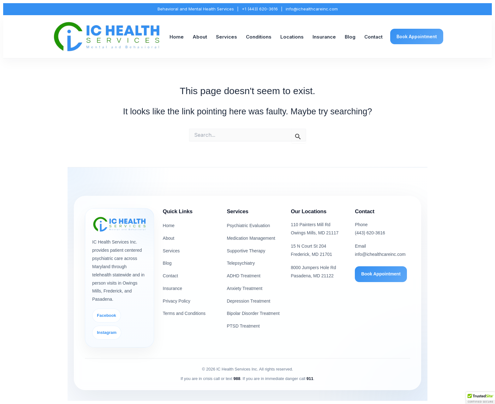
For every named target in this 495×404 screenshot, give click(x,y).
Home (177, 37)
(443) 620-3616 (370, 232)
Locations (292, 37)
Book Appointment (417, 36)
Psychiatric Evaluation (248, 225)
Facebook (106, 315)
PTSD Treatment (243, 326)
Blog (350, 37)
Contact (373, 37)
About (200, 37)
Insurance (324, 37)
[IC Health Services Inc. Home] (107, 36)
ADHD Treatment (243, 275)
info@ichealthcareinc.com (312, 8)
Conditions (258, 37)
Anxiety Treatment (244, 288)
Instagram (106, 332)
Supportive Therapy (246, 250)
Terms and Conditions (184, 313)
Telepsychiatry (241, 263)
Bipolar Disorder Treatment (253, 313)
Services (226, 37)
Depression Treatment (248, 301)
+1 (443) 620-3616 (260, 8)
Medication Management (251, 238)
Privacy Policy (176, 301)
